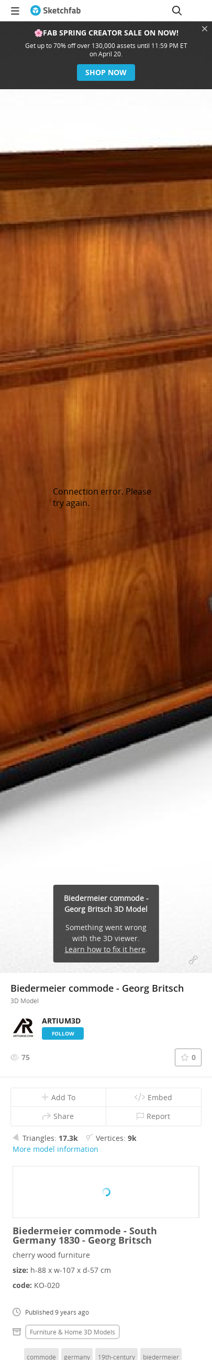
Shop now (106, 72)
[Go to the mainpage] (55, 10)
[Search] (177, 10)
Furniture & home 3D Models (72, 1332)
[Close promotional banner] (204, 28)
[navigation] (15, 10)
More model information (55, 1149)
